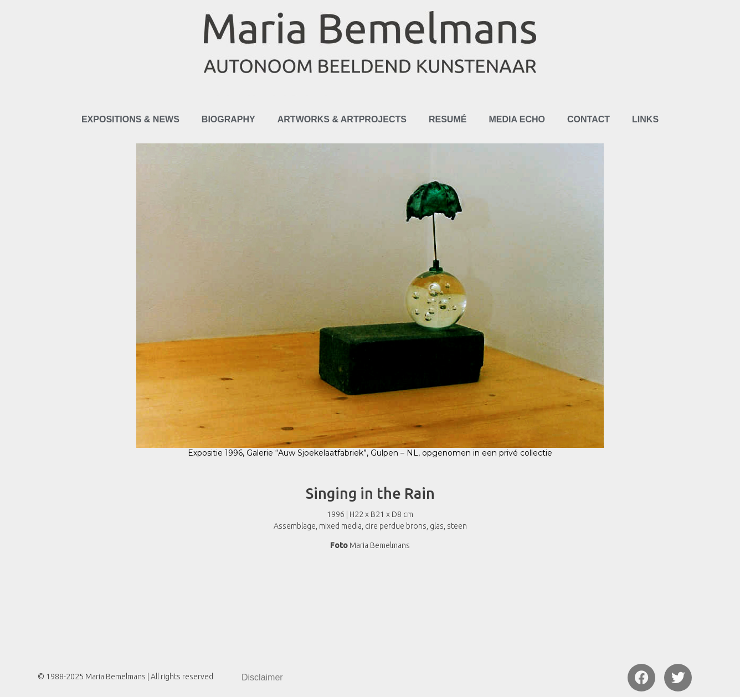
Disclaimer (262, 677)
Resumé (447, 119)
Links (645, 119)
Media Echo (517, 119)
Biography (228, 119)
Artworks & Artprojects (342, 119)
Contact (588, 119)
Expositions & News (130, 119)
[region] (370, 306)
